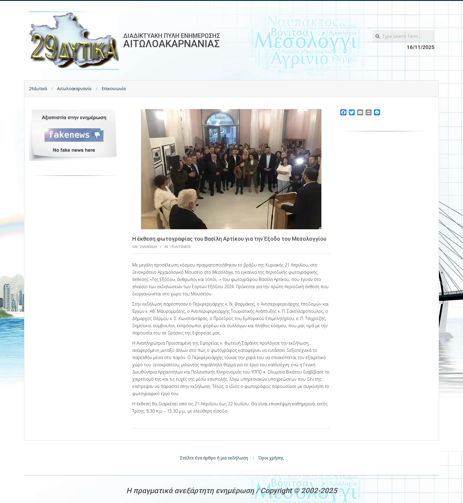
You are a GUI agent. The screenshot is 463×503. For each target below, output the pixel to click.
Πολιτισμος (180, 246)
